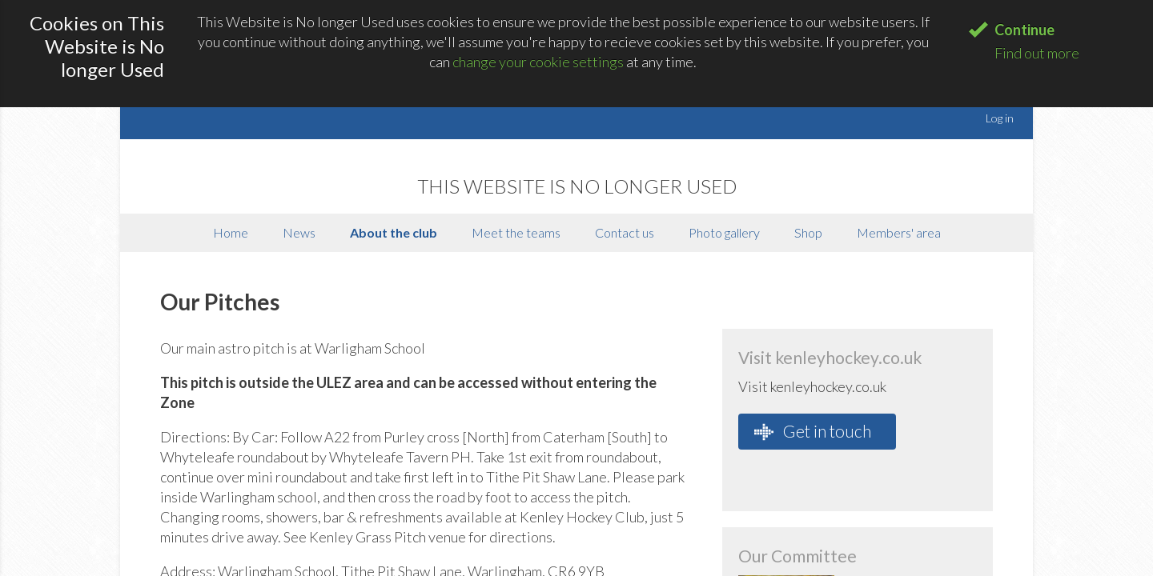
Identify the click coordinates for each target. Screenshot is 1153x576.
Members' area (899, 232)
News (299, 232)
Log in (1000, 118)
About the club (393, 232)
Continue (1024, 29)
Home (230, 232)
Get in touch (812, 431)
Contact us (624, 232)
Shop (808, 232)
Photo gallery (724, 232)
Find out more (1036, 53)
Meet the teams (516, 232)
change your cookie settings (538, 61)
